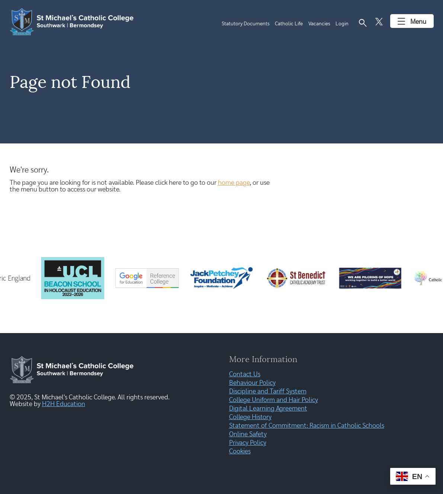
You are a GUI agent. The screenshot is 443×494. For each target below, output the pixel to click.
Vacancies (319, 23)
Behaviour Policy (252, 383)
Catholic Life (289, 23)
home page (234, 183)
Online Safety (248, 434)
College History (250, 417)
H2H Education (63, 404)
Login (342, 23)
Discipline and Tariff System (267, 391)
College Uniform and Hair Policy (273, 400)
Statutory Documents (246, 23)
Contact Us (244, 374)
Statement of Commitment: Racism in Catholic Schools (306, 425)
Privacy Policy (247, 443)
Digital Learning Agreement (268, 408)
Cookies (240, 451)
